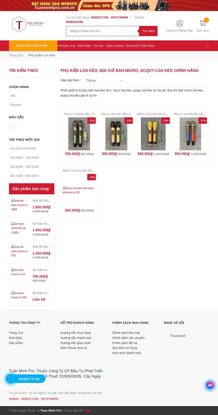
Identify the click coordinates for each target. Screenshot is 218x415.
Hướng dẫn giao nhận (76, 343)
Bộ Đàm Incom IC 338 (48, 293)
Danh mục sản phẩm (31, 45)
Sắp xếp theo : (71, 80)
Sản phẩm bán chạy (30, 189)
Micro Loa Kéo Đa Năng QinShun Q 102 (90, 170)
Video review (115, 45)
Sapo (87, 410)
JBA (13, 95)
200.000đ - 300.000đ (24, 166)
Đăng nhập (186, 30)
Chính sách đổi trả (125, 343)
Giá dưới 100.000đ (23, 148)
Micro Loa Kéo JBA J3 (79, 114)
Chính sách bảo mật (126, 332)
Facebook (178, 336)
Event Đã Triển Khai (140, 45)
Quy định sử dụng (124, 348)
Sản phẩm (16, 343)
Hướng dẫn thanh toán (76, 338)
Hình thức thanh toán (126, 353)
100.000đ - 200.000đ (24, 157)
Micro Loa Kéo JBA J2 (116, 114)
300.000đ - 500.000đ (24, 176)
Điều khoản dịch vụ (74, 348)
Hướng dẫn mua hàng (76, 332)
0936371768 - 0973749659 (109, 17)
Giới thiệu (84, 45)
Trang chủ (16, 332)
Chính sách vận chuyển (128, 338)
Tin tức (98, 45)
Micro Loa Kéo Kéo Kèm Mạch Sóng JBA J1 (166, 114)
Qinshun (16, 105)
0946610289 (74, 22)
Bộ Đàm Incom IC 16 (47, 269)
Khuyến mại (67, 45)
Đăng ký (171, 30)
